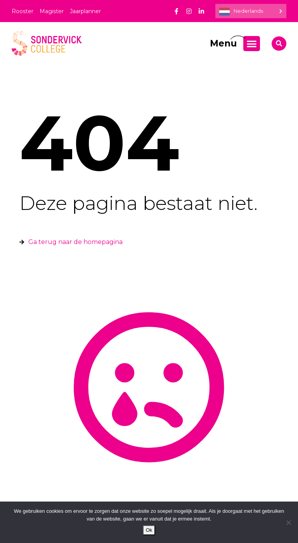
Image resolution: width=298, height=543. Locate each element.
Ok (149, 530)
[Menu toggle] (251, 43)
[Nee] (288, 522)
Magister (52, 11)
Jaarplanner (85, 11)
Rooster (22, 11)
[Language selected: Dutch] (250, 11)
